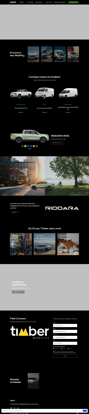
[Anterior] (8, 99)
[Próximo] (81, 99)
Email (54, 328)
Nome (54, 322)
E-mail (70, 348)
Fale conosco (74, 2)
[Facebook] (14, 408)
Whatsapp (56, 348)
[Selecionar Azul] (31, 146)
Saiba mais (21, 112)
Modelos (22, 2)
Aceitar (85, 410)
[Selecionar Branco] (25, 146)
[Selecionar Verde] (22, 146)
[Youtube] (18, 408)
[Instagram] (11, 408)
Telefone (55, 334)
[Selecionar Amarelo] (34, 146)
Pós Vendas (30, 2)
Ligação (63, 348)
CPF (54, 340)
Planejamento (39, 2)
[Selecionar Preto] (28, 146)
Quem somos (49, 2)
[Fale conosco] (73, 2)
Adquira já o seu (57, 143)
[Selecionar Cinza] (37, 146)
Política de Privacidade (59, 2)
